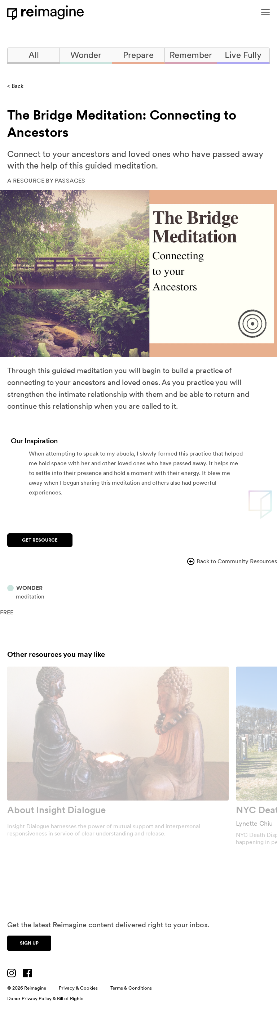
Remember (191, 55)
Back (17, 86)
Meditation (30, 596)
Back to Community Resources (231, 561)
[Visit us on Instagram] (11, 973)
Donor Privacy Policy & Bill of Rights (45, 998)
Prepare (138, 55)
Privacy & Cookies (78, 988)
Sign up (29, 943)
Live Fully (243, 55)
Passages (70, 180)
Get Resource (40, 540)
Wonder (85, 55)
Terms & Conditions (131, 988)
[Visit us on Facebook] (27, 973)
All (33, 55)
